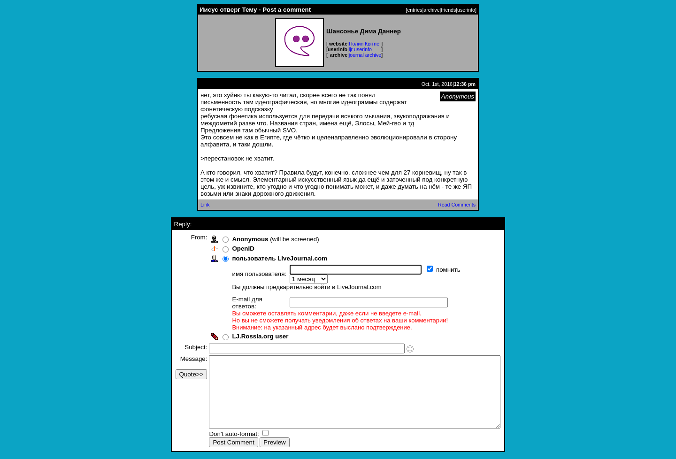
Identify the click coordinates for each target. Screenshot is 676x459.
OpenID (226, 248)
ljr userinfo (360, 49)
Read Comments (457, 204)
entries (414, 10)
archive (431, 10)
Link (205, 204)
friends (448, 10)
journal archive (365, 55)
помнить (432, 269)
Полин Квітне (364, 43)
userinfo (466, 10)
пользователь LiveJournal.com (262, 258)
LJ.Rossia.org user (243, 323)
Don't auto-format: (217, 434)
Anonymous (233, 239)
